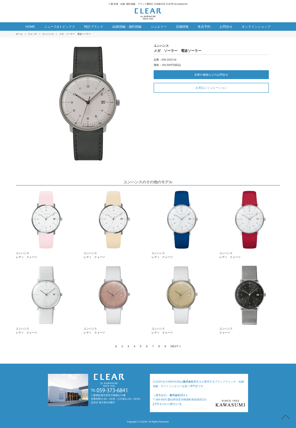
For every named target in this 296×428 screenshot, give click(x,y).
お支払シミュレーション (211, 87)
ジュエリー (159, 26)
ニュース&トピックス (59, 26)
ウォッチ (32, 34)
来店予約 (204, 26)
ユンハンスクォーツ (249, 299)
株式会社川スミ (192, 381)
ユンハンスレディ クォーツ (46, 224)
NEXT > (176, 346)
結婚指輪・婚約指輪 (127, 26)
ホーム (19, 34)
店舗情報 (182, 26)
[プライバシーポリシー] (167, 404)
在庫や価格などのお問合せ (211, 74)
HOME (30, 26)
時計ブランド (93, 26)
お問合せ (226, 26)
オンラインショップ (256, 26)
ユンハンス (48, 34)
